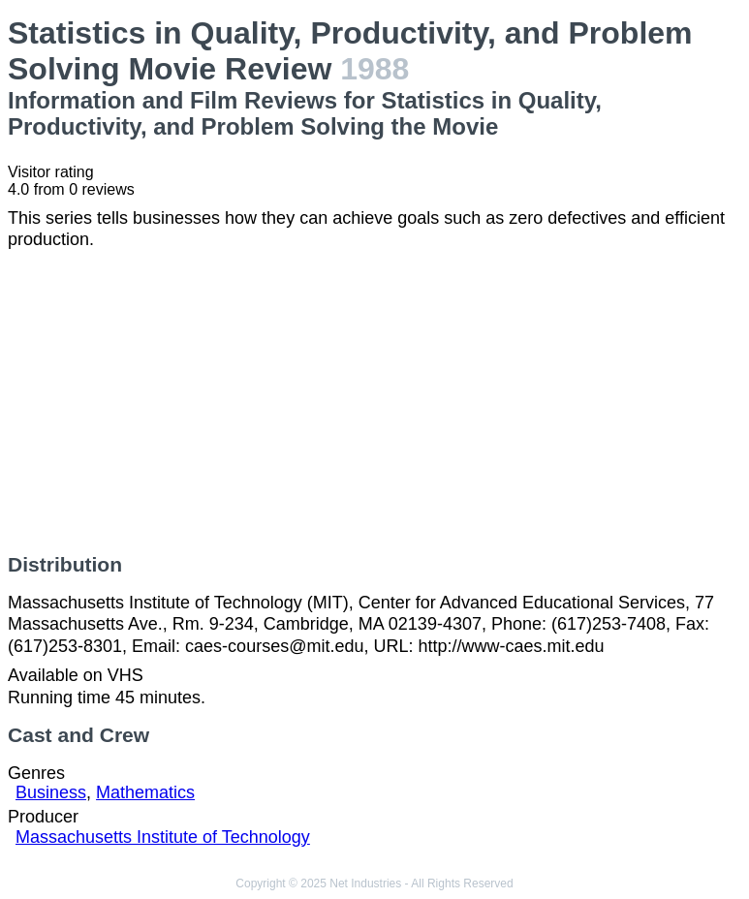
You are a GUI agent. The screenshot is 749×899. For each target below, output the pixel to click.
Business (51, 792)
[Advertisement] (374, 402)
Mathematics (145, 792)
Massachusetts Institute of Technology (163, 837)
